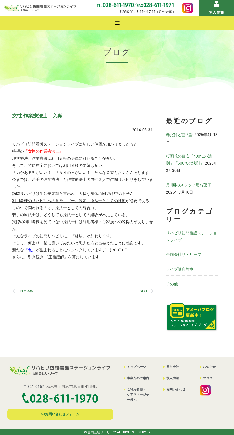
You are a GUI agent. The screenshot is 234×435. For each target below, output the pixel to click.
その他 (172, 284)
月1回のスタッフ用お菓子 (188, 185)
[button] (117, 23)
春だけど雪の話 (179, 134)
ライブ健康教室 (179, 269)
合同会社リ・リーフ (183, 254)
